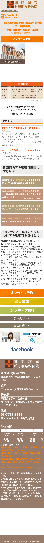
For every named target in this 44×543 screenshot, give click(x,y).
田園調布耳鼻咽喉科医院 (19, 541)
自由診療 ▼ (22, 325)
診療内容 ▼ (22, 318)
